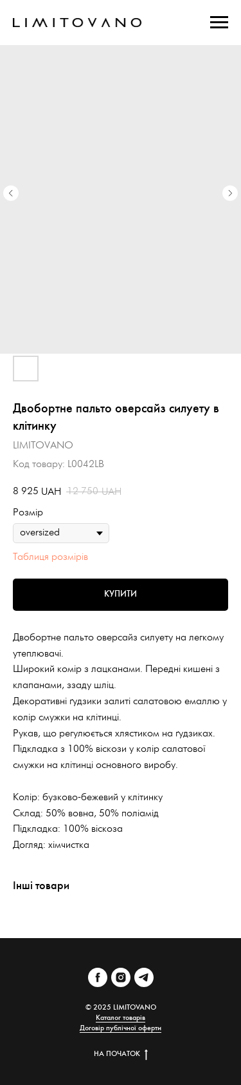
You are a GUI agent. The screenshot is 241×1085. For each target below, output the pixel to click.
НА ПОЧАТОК (121, 1054)
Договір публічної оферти (120, 1028)
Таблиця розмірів (50, 557)
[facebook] (97, 977)
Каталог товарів (120, 1018)
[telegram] (144, 977)
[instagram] (120, 977)
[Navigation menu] (219, 22)
